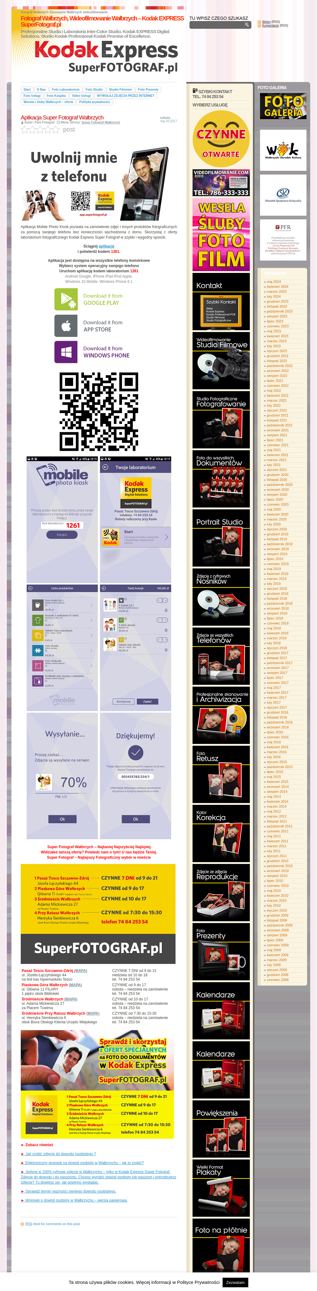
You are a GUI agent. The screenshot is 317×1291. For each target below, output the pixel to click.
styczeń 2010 (277, 910)
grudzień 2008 (278, 975)
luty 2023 (274, 346)
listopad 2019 (277, 539)
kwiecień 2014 (278, 801)
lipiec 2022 (275, 380)
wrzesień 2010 (278, 871)
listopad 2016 (277, 717)
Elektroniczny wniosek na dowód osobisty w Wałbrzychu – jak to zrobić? (82, 1163)
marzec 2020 (277, 519)
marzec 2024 (277, 291)
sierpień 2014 (277, 791)
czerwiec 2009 (278, 945)
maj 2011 (274, 836)
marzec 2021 (277, 460)
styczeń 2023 (277, 351)
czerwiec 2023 (278, 326)
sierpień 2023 (277, 316)
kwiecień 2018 (278, 633)
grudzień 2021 (278, 415)
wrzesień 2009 (278, 930)
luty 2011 (274, 851)
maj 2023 (274, 331)
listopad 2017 (277, 658)
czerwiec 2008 (278, 980)
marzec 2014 (277, 806)
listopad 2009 (277, 920)
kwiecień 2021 (278, 455)
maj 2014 (274, 796)
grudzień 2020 (278, 475)
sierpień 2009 (277, 935)
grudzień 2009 (278, 915)
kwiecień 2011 (278, 841)
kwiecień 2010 (278, 895)
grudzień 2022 (278, 356)
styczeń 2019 (277, 588)
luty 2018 (274, 643)
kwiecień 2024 (278, 286)
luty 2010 (274, 905)
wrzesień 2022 (278, 371)
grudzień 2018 (278, 593)
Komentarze (270, 25)
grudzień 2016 (278, 712)
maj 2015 (274, 777)
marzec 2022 (277, 400)
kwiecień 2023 (278, 336)
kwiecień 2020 (278, 514)
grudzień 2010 (278, 861)
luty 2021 (274, 465)
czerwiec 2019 (278, 564)
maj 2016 (274, 742)
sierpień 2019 (277, 554)
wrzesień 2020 (278, 489)
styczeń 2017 (277, 707)
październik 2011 (280, 826)
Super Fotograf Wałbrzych (101, 122)
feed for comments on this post (52, 1224)
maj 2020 (274, 509)
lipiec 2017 (275, 678)
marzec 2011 (277, 846)
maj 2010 (274, 890)
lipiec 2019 (275, 559)
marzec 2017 (277, 697)
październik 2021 (280, 425)
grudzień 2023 (278, 301)
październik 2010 (280, 866)
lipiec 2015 (275, 772)
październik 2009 (280, 925)
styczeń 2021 (277, 470)
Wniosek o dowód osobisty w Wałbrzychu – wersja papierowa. (74, 1200)
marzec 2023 (277, 341)
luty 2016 (274, 757)
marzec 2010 (277, 900)
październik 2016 (280, 722)
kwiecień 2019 (278, 574)
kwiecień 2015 (278, 782)
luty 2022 (274, 405)
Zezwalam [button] (235, 1282)
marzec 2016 (277, 752)
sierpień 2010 (277, 876)
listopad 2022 (277, 361)
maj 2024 (274, 281)
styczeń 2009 (277, 970)
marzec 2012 (277, 816)
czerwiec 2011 (278, 831)
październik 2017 (280, 663)
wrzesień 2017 (278, 668)
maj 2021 (274, 450)
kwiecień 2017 (278, 692)
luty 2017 (274, 702)
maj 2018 (274, 628)
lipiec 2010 (275, 881)
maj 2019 (274, 569)
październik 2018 (280, 603)
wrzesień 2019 (278, 549)
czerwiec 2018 (278, 623)
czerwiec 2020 (278, 504)
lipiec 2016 (275, 732)
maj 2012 (274, 811)
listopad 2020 (277, 479)
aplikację (107, 246)
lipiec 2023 (275, 321)
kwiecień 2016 (278, 747)
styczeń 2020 (277, 529)
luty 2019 (274, 583)
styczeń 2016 (277, 762)
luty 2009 (274, 965)
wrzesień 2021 (278, 430)
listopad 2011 (277, 821)
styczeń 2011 (277, 856)
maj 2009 (274, 950)
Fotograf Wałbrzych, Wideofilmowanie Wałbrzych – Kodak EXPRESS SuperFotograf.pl (102, 21)
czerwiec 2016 (278, 737)
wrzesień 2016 (278, 727)
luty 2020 (274, 524)
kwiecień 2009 (278, 955)
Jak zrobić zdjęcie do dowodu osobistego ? (58, 1154)
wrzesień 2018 (278, 608)
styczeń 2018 (277, 648)
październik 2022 (280, 366)
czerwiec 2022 (278, 385)
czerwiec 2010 (278, 885)
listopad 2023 (277, 306)
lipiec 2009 (275, 940)
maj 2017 (274, 687)
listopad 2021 (277, 420)
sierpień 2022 (277, 376)
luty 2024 (274, 296)
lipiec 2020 (275, 499)
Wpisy (266, 22)
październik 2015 (280, 767)
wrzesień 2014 (278, 786)
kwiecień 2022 (278, 395)
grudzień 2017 (278, 653)
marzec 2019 (277, 579)
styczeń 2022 (277, 410)
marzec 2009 (277, 960)
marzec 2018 (277, 638)
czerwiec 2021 (278, 445)
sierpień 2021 (277, 435)
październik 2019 (280, 544)
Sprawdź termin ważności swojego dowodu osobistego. (68, 1191)
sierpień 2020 (277, 494)
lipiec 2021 (275, 440)
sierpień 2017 (277, 673)
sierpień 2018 (277, 613)
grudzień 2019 (278, 534)
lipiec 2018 (275, 618)
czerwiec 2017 (278, 682)
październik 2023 (280, 311)
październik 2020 (280, 484)
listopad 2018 (277, 598)
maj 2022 (274, 390)
